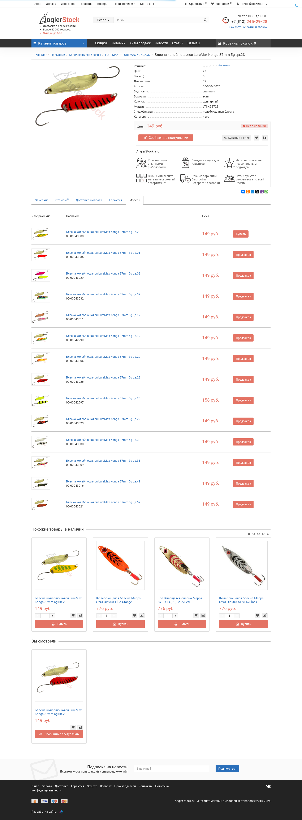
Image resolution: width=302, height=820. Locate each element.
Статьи (177, 43)
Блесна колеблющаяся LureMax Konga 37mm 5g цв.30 (103, 440)
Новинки (118, 43)
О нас (37, 3)
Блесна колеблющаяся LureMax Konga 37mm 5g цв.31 (103, 460)
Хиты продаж (140, 43)
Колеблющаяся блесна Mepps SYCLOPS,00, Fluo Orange (118, 600)
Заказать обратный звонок (248, 27)
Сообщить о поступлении (166, 138)
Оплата (51, 3)
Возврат (103, 3)
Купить (241, 234)
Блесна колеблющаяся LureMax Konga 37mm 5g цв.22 (103, 356)
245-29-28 (249, 21)
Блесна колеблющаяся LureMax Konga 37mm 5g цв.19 (103, 336)
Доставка (68, 3)
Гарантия (85, 3)
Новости (161, 43)
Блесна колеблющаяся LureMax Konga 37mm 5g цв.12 (103, 315)
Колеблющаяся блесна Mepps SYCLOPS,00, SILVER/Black (241, 600)
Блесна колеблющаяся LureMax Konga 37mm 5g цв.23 (103, 377)
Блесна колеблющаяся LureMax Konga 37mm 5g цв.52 (103, 502)
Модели (134, 200)
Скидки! (101, 43)
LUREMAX (111, 55)
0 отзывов (224, 65)
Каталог (41, 55)
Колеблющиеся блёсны (85, 55)
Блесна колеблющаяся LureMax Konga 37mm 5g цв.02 (103, 273)
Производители (124, 3)
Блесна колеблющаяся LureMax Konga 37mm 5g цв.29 (103, 419)
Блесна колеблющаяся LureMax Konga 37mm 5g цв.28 (103, 232)
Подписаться (227, 768)
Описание (41, 200)
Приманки (58, 55)
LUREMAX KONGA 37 (136, 55)
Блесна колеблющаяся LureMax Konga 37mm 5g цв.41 (103, 481)
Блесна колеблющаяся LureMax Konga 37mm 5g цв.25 (103, 398)
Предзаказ (243, 254)
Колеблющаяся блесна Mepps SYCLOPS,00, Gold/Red (180, 600)
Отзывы (193, 43)
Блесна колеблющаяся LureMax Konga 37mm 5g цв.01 (103, 252)
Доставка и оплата (89, 200)
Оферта (92, 786)
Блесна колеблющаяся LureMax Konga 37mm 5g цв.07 (103, 294)
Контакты (147, 3)
